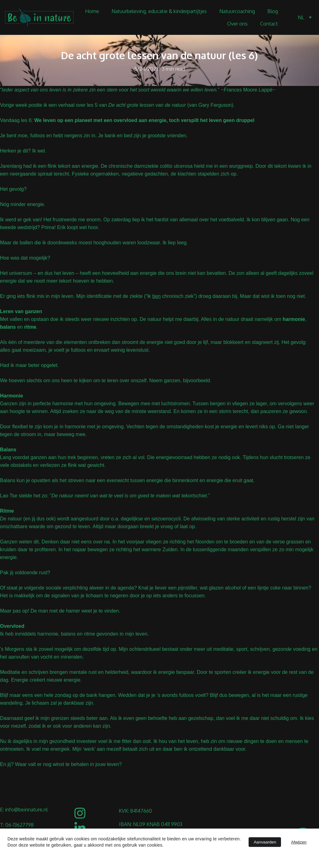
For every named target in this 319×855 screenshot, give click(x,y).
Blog (272, 11)
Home (92, 11)
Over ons (237, 24)
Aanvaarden (265, 842)
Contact (269, 24)
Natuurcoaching (237, 11)
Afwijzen (299, 842)
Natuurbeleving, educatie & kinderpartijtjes (159, 11)
